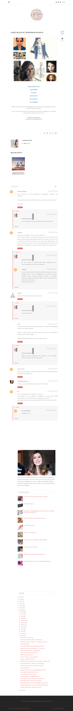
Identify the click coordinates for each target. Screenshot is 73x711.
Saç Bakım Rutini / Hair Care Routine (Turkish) (32, 665)
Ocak (22, 635)
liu (18, 391)
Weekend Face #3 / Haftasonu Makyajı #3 (30, 680)
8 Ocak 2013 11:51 (52, 214)
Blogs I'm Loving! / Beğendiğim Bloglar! (18, 173)
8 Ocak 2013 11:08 (53, 293)
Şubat (22, 633)
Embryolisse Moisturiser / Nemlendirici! (30, 650)
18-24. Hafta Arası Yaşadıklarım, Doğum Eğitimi (35, 539)
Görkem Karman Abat (24, 708)
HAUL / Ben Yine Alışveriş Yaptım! (29, 652)
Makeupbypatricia (23, 381)
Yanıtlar (17, 211)
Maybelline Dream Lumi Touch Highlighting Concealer (34, 682)
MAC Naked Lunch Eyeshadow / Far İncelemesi (32, 678)
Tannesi (20, 232)
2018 (20, 599)
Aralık (22, 612)
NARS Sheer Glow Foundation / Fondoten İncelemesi (33, 641)
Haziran (23, 624)
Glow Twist (21, 369)
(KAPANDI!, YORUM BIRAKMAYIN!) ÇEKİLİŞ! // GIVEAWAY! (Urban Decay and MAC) (39, 511)
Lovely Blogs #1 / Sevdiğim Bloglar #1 (29, 676)
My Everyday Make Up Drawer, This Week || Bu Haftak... (34, 685)
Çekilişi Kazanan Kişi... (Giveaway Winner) (30, 687)
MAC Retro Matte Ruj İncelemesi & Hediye (34, 518)
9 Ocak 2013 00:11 (53, 381)
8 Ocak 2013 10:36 (53, 191)
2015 (20, 605)
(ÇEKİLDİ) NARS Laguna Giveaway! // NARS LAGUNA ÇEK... (35, 661)
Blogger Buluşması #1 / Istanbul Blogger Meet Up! (33, 670)
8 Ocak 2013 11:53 (52, 348)
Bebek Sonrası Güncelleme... (31, 547)
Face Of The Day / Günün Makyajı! (29, 657)
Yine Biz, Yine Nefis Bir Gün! (27, 659)
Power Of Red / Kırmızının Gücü (28, 674)
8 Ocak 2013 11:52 (52, 255)
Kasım (22, 614)
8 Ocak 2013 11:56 (52, 269)
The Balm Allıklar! (24, 644)
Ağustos (23, 620)
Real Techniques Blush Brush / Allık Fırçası (31, 639)
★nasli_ (20, 293)
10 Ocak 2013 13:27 (51, 410)
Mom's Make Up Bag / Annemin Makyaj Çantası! (32, 646)
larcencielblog (22, 191)
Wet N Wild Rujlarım (29, 503)
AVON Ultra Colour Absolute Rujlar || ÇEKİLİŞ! (36, 496)
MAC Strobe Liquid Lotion (27, 637)
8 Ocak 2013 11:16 (53, 324)
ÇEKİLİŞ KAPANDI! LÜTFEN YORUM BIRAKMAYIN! (37, 561)
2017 (20, 601)
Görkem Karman (27, 218)
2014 (20, 607)
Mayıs (22, 627)
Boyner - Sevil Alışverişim (30, 532)
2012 (20, 690)
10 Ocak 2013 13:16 (52, 391)
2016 (20, 603)
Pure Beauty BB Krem (29, 525)
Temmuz (23, 622)
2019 (20, 597)
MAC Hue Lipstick (24, 667)
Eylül (22, 618)
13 (62, 41)
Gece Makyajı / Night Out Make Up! (29, 672)
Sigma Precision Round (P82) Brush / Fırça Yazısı (32, 648)
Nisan (22, 629)
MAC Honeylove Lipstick (26, 654)
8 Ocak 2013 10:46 (53, 232)
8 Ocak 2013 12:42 (53, 368)
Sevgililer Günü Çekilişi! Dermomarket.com (34, 554)
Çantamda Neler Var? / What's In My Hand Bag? (32, 663)
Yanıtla (20, 207)
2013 (20, 610)
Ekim (22, 616)
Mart (22, 631)
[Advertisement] (25, 579)
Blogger (34, 701)
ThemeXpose (61, 708)
